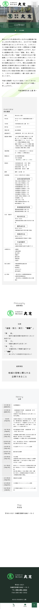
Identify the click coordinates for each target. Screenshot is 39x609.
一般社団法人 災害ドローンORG (23, 159)
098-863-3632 (21, 590)
